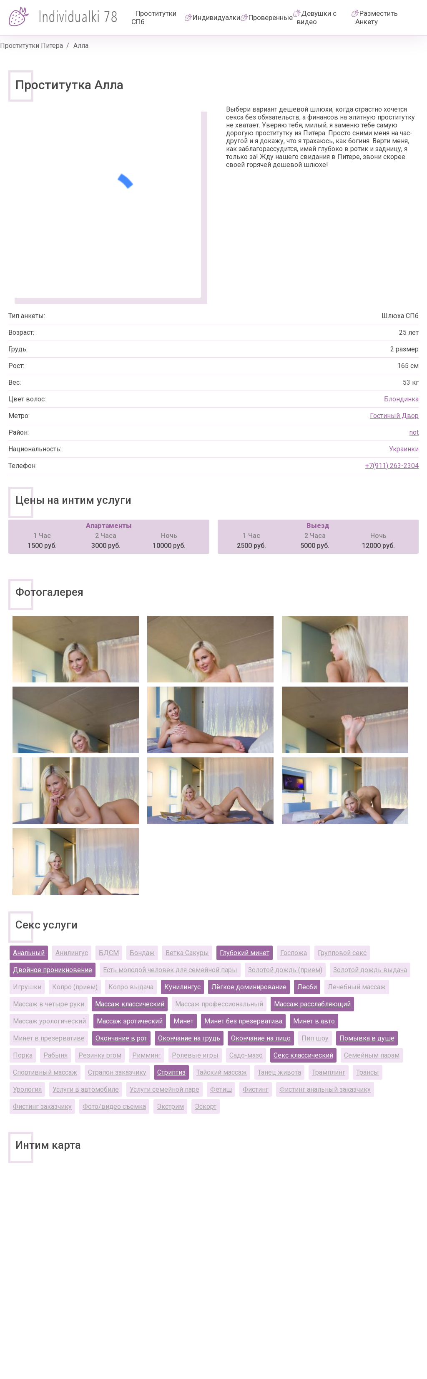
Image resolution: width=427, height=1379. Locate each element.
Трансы (367, 1072)
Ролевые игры (195, 1055)
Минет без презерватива (243, 1021)
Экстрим (170, 1106)
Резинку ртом (99, 1055)
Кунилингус (182, 987)
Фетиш (221, 1089)
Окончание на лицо (261, 1038)
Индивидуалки (216, 17)
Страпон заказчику (117, 1072)
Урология (27, 1089)
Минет (183, 1021)
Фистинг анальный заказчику (325, 1089)
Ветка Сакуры (187, 953)
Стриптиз (171, 1072)
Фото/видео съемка (114, 1106)
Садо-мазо (246, 1055)
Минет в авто (314, 1021)
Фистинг (256, 1089)
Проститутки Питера (31, 46)
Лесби (307, 987)
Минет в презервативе (49, 1038)
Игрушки (27, 987)
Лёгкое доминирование (248, 987)
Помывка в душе (366, 1038)
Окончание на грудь (189, 1038)
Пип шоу (315, 1038)
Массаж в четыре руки (48, 1004)
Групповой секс (342, 953)
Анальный (29, 953)
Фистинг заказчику (42, 1106)
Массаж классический (129, 1004)
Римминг (146, 1055)
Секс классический (303, 1055)
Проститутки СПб (153, 17)
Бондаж (142, 953)
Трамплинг (328, 1072)
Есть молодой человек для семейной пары (170, 970)
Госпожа (293, 953)
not (414, 432)
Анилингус (71, 953)
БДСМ (109, 953)
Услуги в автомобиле (86, 1089)
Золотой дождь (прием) (285, 970)
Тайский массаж (221, 1072)
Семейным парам (371, 1055)
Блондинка (401, 399)
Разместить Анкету (376, 17)
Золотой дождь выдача (370, 970)
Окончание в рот (121, 1038)
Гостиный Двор (394, 416)
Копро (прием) (75, 987)
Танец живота (279, 1072)
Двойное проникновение (52, 970)
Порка (23, 1055)
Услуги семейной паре (164, 1089)
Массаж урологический (49, 1021)
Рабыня (55, 1055)
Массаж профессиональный (219, 1004)
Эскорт (205, 1106)
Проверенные (271, 17)
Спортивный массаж (45, 1072)
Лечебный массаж (357, 987)
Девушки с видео (317, 17)
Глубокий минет (244, 953)
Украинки (404, 449)
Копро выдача (130, 987)
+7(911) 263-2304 (392, 466)
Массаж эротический (130, 1021)
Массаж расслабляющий (312, 1004)
